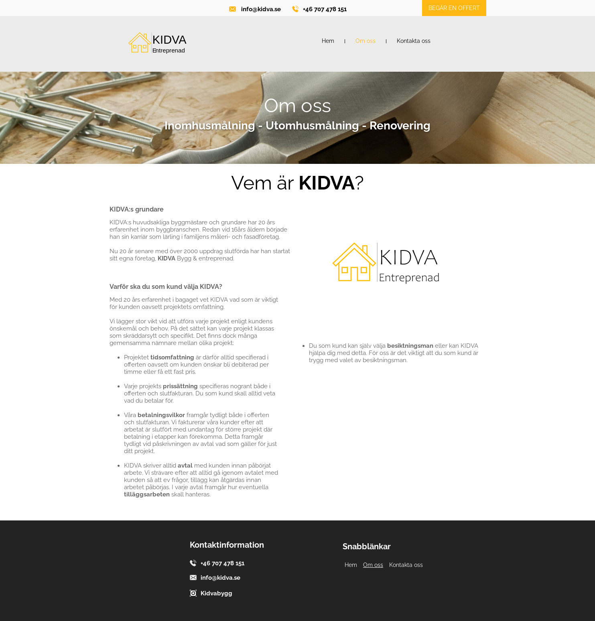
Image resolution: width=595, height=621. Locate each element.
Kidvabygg (216, 593)
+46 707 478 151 (325, 9)
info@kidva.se (261, 9)
